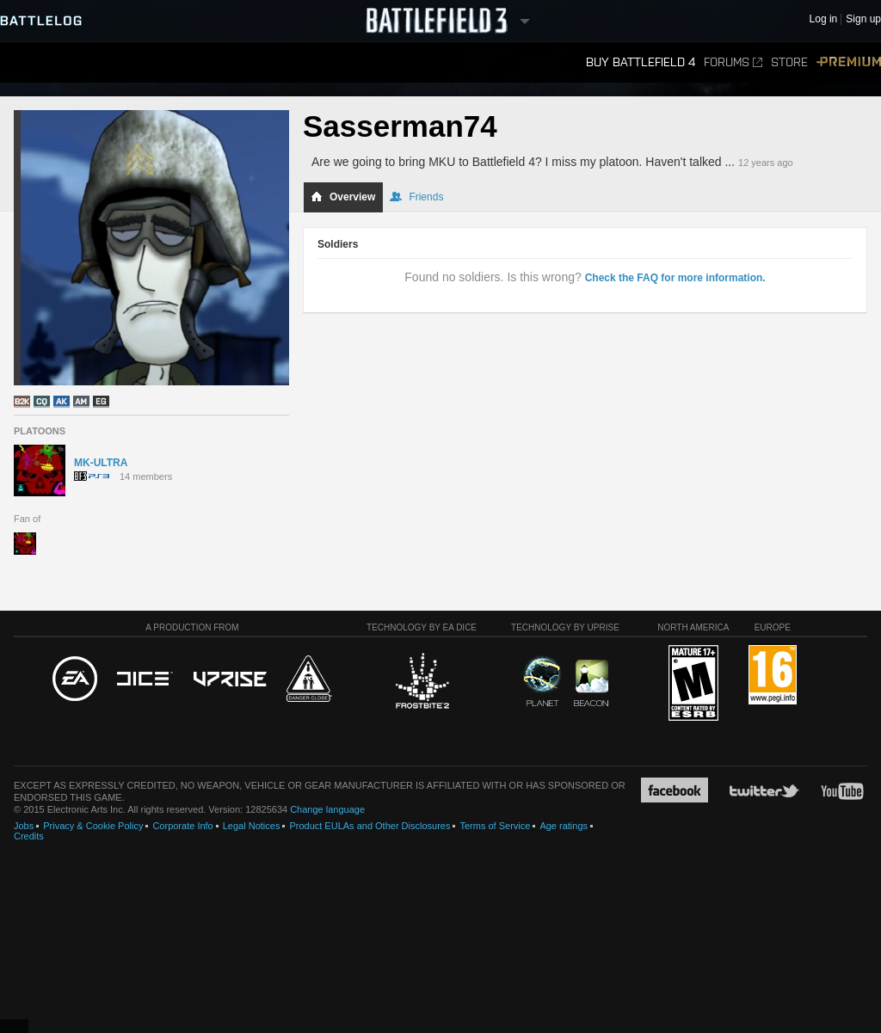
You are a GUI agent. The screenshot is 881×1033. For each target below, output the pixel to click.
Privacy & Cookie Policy (93, 826)
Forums (733, 62)
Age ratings (563, 826)
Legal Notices (251, 826)
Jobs (24, 826)
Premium (848, 62)
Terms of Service (494, 826)
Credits (29, 836)
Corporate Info (182, 826)
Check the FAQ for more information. (675, 278)
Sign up (863, 19)
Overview (343, 197)
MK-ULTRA (100, 463)
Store (789, 62)
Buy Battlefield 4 (640, 62)
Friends (416, 197)
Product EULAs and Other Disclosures (369, 826)
